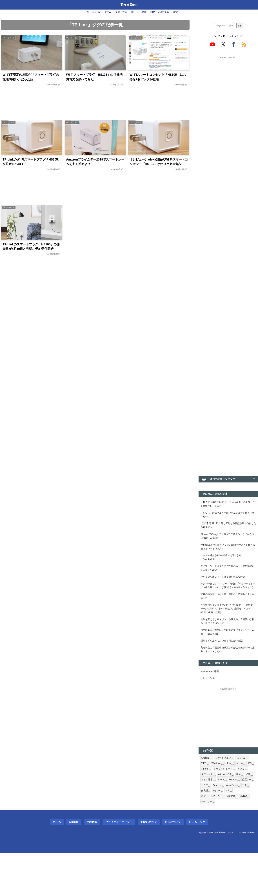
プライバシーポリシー (118, 841)
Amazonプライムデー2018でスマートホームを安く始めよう (94, 163)
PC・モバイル (90, 11)
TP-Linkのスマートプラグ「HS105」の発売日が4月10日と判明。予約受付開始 (32, 254)
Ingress (245, 809)
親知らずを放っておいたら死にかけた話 (223, 654)
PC (204, 785)
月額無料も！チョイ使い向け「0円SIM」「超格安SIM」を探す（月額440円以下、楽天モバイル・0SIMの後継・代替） (228, 620)
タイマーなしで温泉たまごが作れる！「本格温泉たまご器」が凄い (228, 572)
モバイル (244, 773)
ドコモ (234, 803)
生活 (232, 779)
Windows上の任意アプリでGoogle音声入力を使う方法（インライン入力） (228, 549)
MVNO (206, 820)
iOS (215, 797)
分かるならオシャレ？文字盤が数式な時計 (224, 582)
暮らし (134, 11)
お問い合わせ (149, 841)
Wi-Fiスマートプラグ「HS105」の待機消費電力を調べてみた (94, 77)
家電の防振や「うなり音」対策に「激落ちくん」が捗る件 (228, 606)
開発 (205, 797)
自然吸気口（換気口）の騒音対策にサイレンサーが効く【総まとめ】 (228, 645)
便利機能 (91, 841)
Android (207, 773)
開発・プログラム (162, 11)
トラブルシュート (234, 785)
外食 (222, 809)
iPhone (215, 785)
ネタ (204, 814)
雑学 (178, 11)
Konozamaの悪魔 (211, 686)
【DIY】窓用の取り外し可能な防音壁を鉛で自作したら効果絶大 (228, 527)
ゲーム (106, 11)
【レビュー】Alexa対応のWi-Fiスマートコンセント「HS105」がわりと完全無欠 (159, 166)
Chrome (244, 814)
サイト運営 (228, 797)
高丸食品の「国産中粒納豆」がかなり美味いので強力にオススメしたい (228, 663)
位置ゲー (221, 803)
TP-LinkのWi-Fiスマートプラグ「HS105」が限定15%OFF (26, 163)
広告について (173, 841)
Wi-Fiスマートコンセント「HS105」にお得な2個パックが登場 (158, 77)
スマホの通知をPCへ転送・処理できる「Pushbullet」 (222, 561)
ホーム (57, 841)
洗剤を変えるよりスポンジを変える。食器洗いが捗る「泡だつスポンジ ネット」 (228, 633)
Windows (218, 779)
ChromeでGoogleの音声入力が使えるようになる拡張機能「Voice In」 (228, 538)
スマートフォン (225, 773)
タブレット (221, 791)
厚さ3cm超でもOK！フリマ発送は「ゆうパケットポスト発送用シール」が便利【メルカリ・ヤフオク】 (228, 593)
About (73, 841)
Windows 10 (240, 791)
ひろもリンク (208, 693)
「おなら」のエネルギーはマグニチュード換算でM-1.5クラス (228, 515)
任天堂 (233, 809)
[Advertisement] (228, 82)
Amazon (247, 803)
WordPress (208, 809)
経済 (145, 11)
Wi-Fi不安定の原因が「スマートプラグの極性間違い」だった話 (31, 77)
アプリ (206, 791)
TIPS (205, 779)
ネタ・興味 (120, 11)
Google (206, 803)
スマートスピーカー (223, 814)
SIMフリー (220, 820)
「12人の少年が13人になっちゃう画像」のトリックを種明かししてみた (227, 504)
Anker (243, 797)
